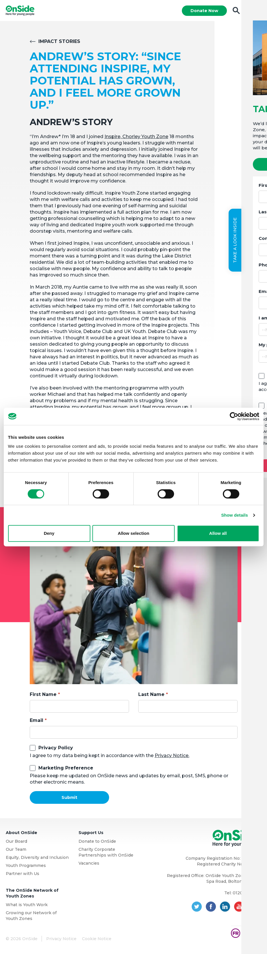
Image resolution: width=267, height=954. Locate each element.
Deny (49, 533)
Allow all (218, 533)
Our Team (16, 850)
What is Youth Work (27, 905)
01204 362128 (247, 893)
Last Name (151, 695)
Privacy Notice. (172, 756)
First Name (43, 695)
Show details (234, 515)
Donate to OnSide (97, 842)
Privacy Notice (61, 939)
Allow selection (133, 533)
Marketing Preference (65, 769)
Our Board (16, 842)
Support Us (91, 833)
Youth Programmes (26, 866)
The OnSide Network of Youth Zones (32, 894)
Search (236, 11)
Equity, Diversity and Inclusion (37, 858)
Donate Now (204, 11)
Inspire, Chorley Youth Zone (136, 137)
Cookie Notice (96, 939)
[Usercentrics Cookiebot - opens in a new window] (234, 416)
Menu (256, 11)
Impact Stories (59, 42)
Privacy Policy (55, 748)
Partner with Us (22, 874)
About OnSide (21, 833)
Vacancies (89, 864)
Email (36, 721)
